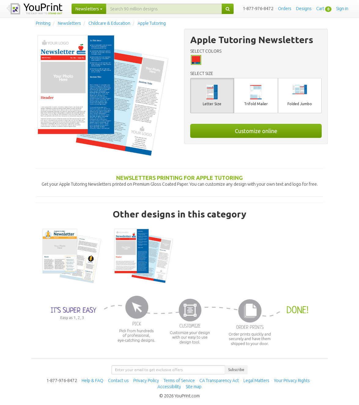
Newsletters (69, 23)
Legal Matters (256, 380)
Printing (43, 23)
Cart (320, 8)
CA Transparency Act (219, 380)
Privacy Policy (146, 380)
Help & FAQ (92, 380)
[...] (164, 9)
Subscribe (236, 370)
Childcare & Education (109, 23)
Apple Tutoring (152, 23)
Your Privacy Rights (292, 380)
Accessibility (169, 386)
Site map (194, 386)
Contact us (118, 380)
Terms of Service (179, 380)
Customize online (256, 131)
